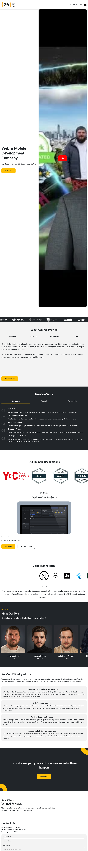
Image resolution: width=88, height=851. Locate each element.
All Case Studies (26, 546)
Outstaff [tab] (33, 336)
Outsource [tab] (12, 336)
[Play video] (62, 158)
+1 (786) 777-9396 (76, 4)
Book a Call (8, 171)
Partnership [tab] (54, 336)
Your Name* (7, 837)
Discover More (10, 379)
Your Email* (7, 845)
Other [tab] (76, 336)
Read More (8, 546)
